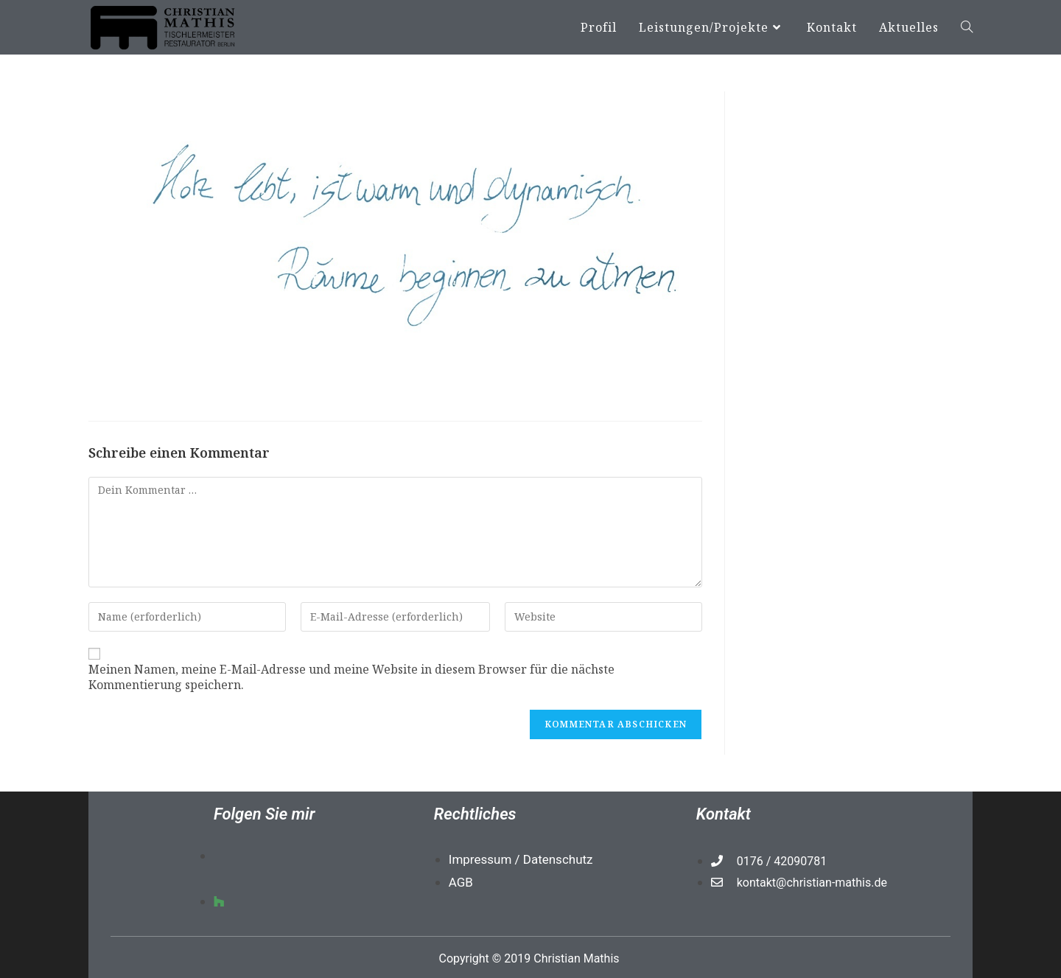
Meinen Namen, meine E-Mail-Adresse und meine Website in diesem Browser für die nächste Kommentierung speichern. (351, 677)
